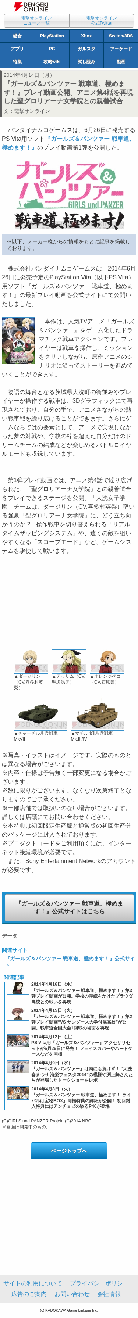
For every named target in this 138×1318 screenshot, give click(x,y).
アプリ (17, 48)
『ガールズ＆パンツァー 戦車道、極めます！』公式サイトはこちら (69, 907)
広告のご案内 (29, 1294)
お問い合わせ (72, 1294)
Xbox (86, 36)
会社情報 (109, 1294)
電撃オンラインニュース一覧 (36, 20)
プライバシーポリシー (99, 1283)
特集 (17, 61)
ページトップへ (69, 1151)
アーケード (121, 48)
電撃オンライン (32, 111)
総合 (17, 36)
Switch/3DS (121, 36)
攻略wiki (52, 61)
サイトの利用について (32, 1283)
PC (52, 48)
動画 (121, 61)
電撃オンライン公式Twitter (101, 20)
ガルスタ (86, 48)
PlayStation (52, 36)
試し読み (86, 61)
